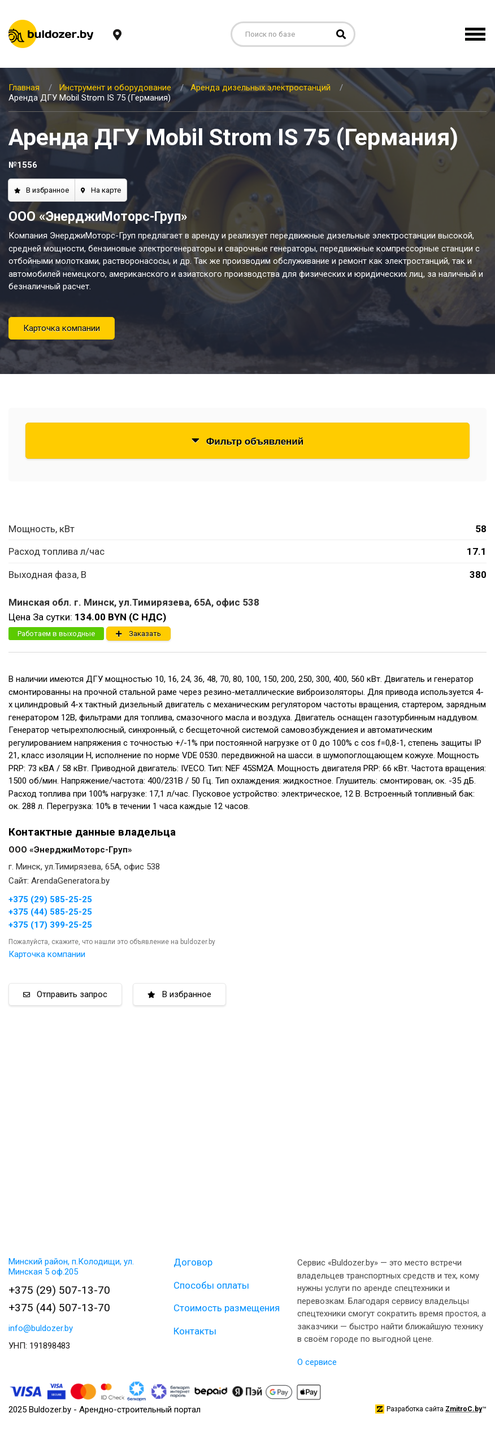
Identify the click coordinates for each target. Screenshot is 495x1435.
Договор (192, 1262)
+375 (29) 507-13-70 (59, 1290)
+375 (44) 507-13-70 (59, 1307)
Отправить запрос (65, 994)
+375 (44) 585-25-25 (50, 912)
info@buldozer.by (40, 1328)
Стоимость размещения (226, 1308)
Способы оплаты (211, 1285)
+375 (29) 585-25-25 (50, 899)
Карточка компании (61, 328)
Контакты (194, 1331)
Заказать (138, 633)
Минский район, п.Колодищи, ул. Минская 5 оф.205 (71, 1266)
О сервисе (317, 1362)
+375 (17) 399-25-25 (50, 925)
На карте (101, 190)
